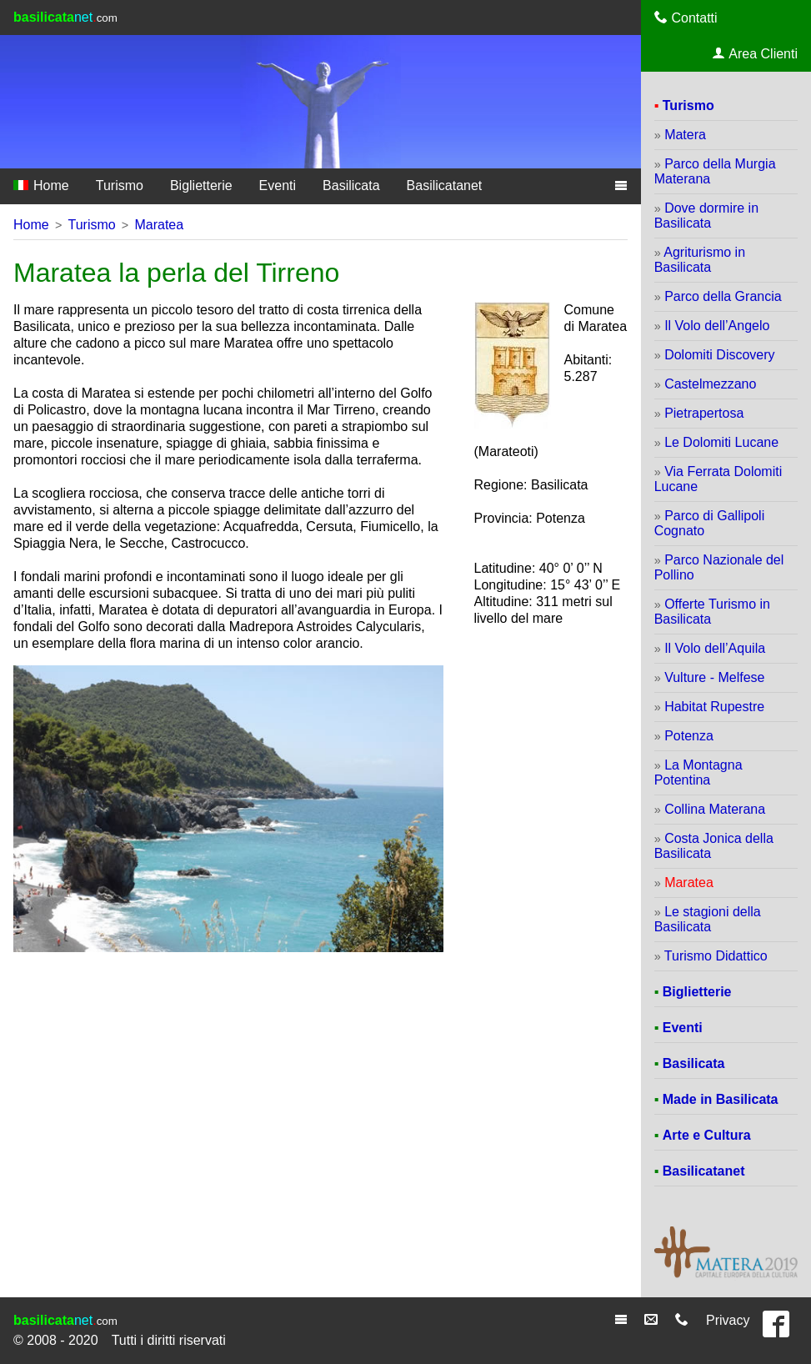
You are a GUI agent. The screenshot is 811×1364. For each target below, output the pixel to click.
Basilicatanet (445, 185)
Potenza (688, 736)
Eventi (277, 185)
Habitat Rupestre (714, 707)
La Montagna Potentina (698, 772)
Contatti (686, 17)
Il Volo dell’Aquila (714, 648)
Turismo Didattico (716, 956)
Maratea (158, 225)
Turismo (119, 185)
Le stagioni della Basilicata (707, 919)
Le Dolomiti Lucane (721, 442)
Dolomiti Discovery (719, 355)
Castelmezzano (710, 384)
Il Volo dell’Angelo (716, 325)
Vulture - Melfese (714, 677)
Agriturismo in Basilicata (699, 259)
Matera (685, 135)
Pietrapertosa (703, 413)
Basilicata (351, 185)
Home (41, 185)
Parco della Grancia (723, 296)
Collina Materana (714, 809)
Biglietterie (201, 185)
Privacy (727, 1320)
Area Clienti (755, 53)
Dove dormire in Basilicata (706, 215)
